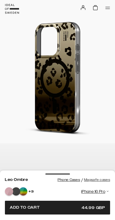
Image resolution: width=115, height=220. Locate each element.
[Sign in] (83, 8)
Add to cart (57, 207)
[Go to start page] (12, 9)
